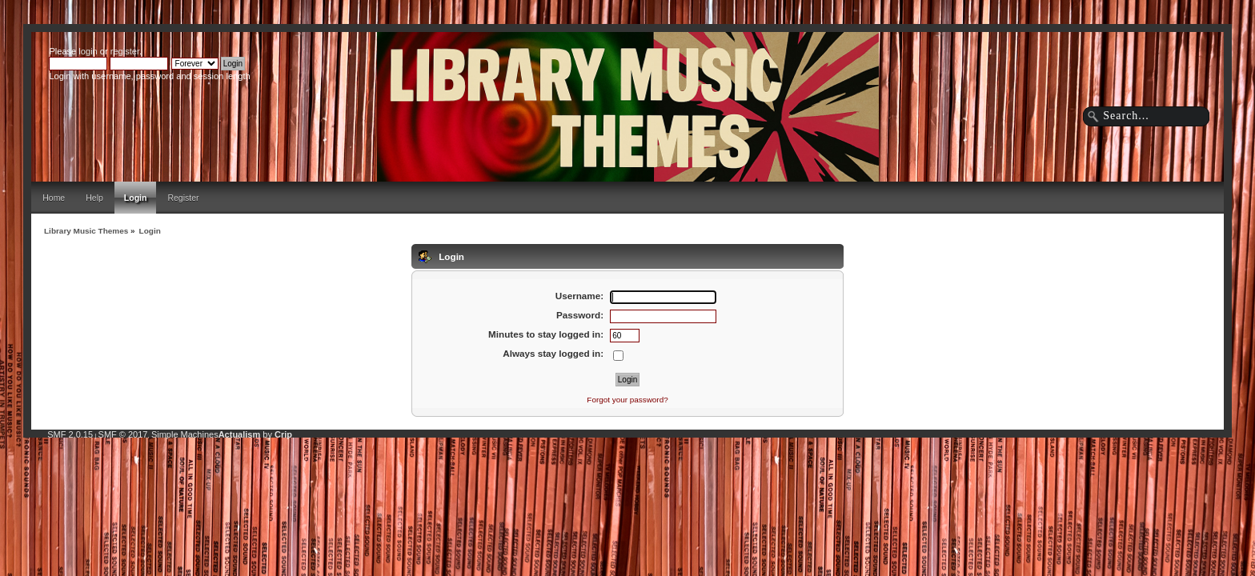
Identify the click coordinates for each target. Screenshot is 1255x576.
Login (135, 197)
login (87, 51)
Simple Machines (185, 434)
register (124, 51)
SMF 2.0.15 (70, 434)
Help (94, 197)
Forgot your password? (627, 399)
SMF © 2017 (123, 434)
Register (182, 197)
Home (53, 197)
